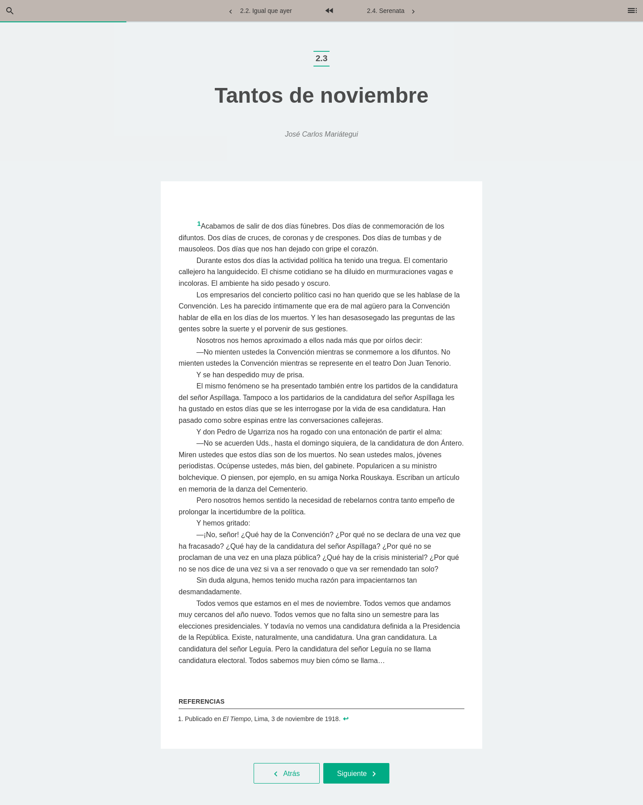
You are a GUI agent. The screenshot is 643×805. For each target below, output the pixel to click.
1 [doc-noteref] (198, 223)
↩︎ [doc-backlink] (346, 718)
